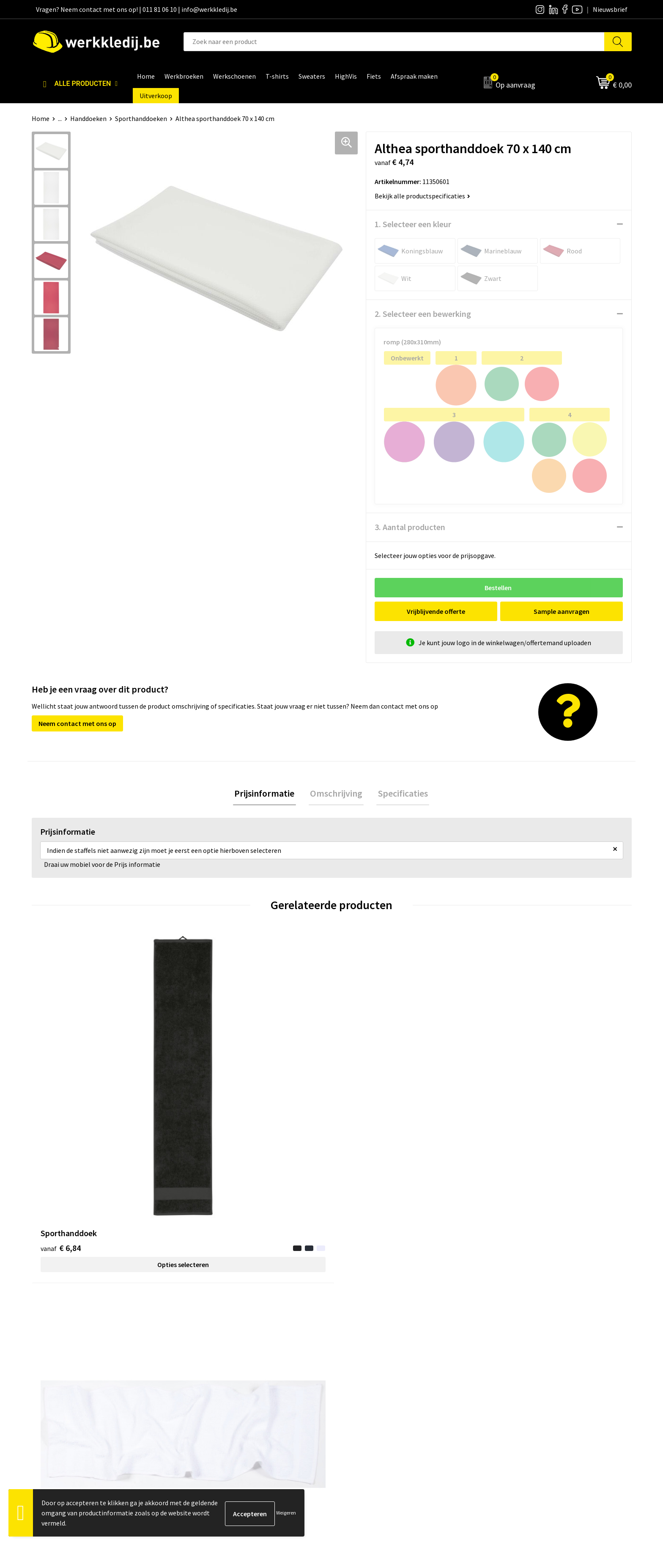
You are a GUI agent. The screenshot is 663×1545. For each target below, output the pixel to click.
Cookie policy (212, 1356)
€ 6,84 (61, 1096)
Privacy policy (213, 1343)
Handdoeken (88, 118)
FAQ (199, 1381)
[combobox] (394, 41)
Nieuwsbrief (359, 1343)
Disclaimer (506, 1330)
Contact (205, 1330)
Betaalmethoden (516, 1343)
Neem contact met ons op (77, 723)
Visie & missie (361, 1356)
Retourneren (509, 1356)
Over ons (354, 1330)
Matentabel (359, 1368)
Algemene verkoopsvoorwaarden (240, 1368)
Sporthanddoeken (141, 118)
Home (40, 118)
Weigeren (286, 1512)
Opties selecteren (106, 1113)
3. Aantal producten (410, 527)
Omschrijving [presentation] (336, 794)
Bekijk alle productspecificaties (422, 196)
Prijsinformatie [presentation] (267, 794)
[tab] (267, 794)
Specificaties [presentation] (400, 794)
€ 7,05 (510, 1109)
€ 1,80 (360, 1109)
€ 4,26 (210, 1096)
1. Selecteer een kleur (413, 224)
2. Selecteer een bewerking (423, 313)
